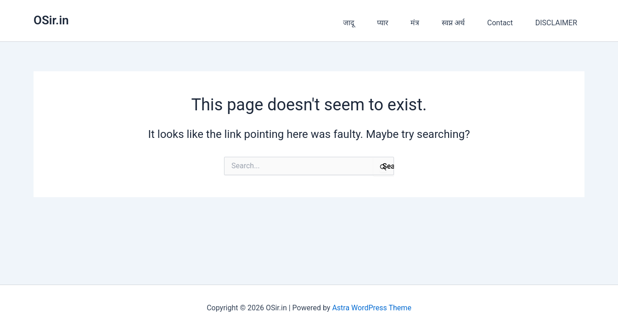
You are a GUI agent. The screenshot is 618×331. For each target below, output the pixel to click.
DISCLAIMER (556, 22)
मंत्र (414, 22)
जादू (348, 22)
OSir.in (51, 20)
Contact (500, 22)
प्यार (382, 22)
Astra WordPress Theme (371, 307)
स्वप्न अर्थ (453, 22)
